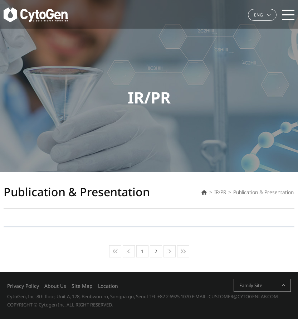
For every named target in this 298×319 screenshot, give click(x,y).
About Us (55, 285)
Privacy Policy (23, 285)
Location (108, 285)
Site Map (82, 285)
